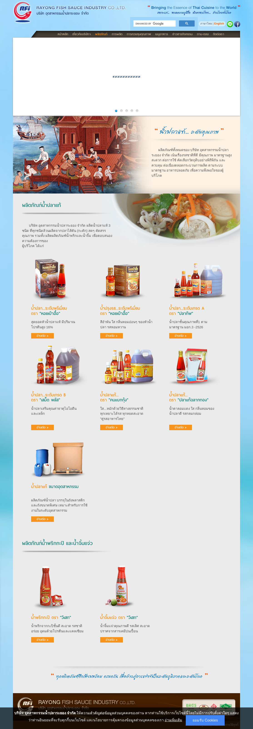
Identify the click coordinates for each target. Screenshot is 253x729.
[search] (154, 24)
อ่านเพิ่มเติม (173, 720)
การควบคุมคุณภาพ (139, 34)
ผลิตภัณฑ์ (101, 34)
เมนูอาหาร (161, 34)
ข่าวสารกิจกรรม (182, 34)
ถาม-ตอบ (203, 34)
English (219, 23)
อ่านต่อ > (42, 335)
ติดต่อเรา (218, 34)
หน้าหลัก (63, 34)
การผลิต (117, 34)
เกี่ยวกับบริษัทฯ (81, 34)
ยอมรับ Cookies (205, 720)
